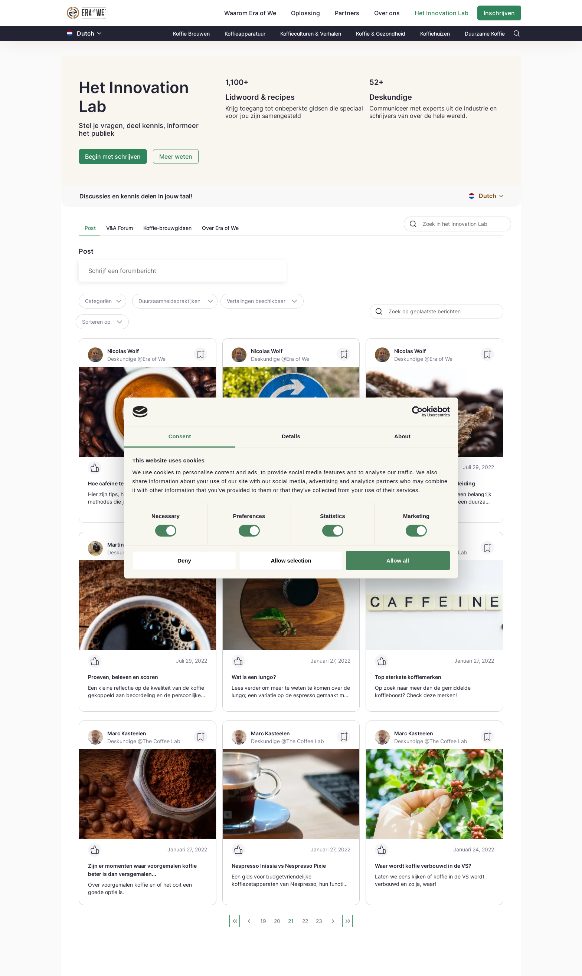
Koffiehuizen (435, 33)
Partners (347, 13)
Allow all (397, 560)
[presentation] (89, 230)
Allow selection (291, 560)
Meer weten (175, 156)
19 (263, 921)
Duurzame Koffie (485, 33)
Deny (184, 560)
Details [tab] (291, 436)
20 (277, 921)
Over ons (387, 13)
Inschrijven (499, 13)
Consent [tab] (180, 436)
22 (305, 921)
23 (319, 921)
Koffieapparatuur (245, 33)
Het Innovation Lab (441, 13)
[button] (99, 33)
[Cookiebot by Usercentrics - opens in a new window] (417, 411)
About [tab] (402, 436)
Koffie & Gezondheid (380, 33)
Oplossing (305, 13)
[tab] (89, 230)
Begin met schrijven (113, 156)
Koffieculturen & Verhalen (310, 33)
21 (291, 921)
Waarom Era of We (250, 13)
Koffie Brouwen (191, 33)
